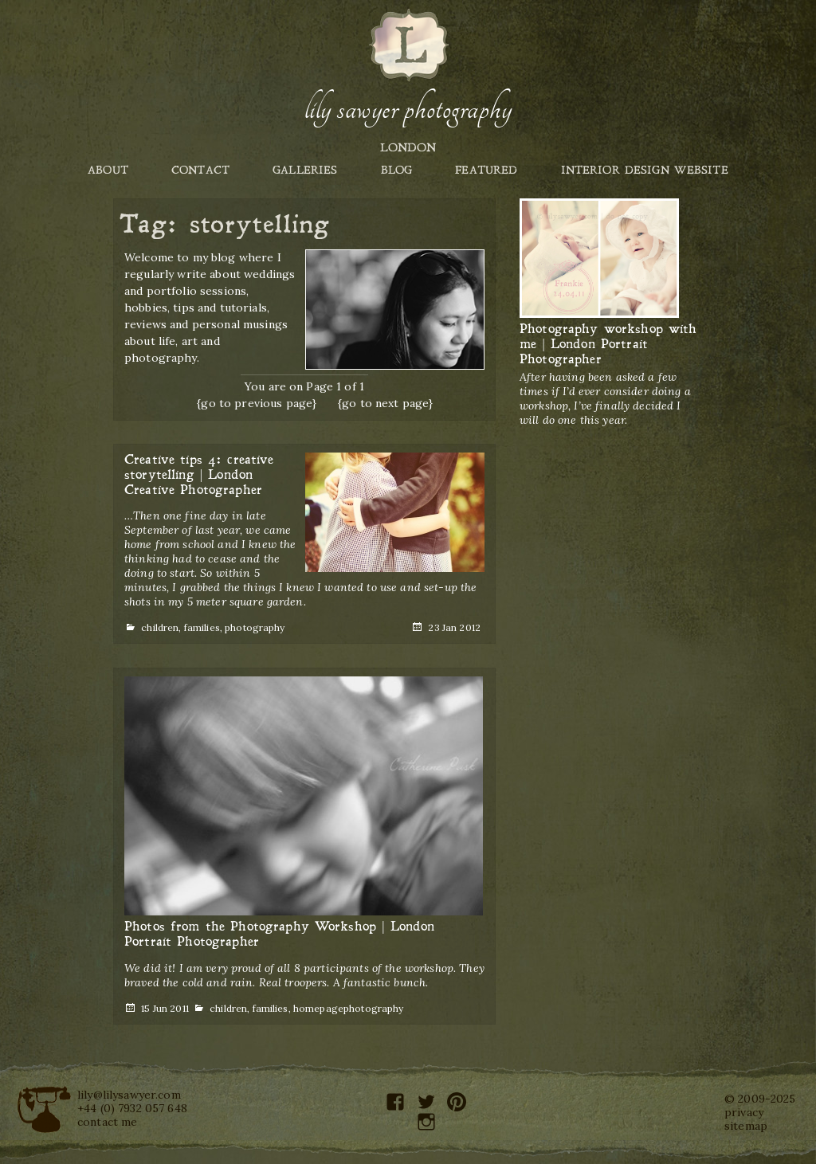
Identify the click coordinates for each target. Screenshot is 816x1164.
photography (255, 627)
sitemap (745, 1126)
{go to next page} (385, 403)
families (202, 627)
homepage (318, 1008)
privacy (743, 1112)
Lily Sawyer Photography (408, 109)
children (159, 627)
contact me (107, 1122)
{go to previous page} (256, 403)
